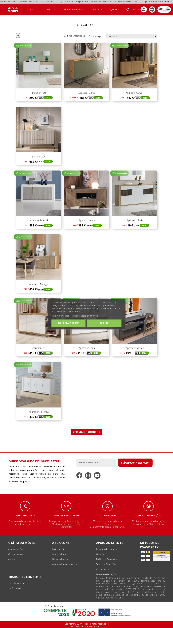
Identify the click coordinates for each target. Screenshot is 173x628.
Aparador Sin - (38, 348)
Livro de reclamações (106, 574)
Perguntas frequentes (106, 549)
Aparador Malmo (134, 348)
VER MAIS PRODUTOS (86, 432)
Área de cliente (59, 554)
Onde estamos (15, 554)
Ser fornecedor (15, 588)
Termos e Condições (106, 564)
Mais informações (60, 315)
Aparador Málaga (38, 284)
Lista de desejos (60, 559)
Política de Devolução (106, 559)
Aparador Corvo (86, 92)
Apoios (11, 559)
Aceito (104, 323)
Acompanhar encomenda (64, 564)
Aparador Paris (134, 220)
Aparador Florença (38, 411)
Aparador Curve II (134, 92)
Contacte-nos (102, 569)
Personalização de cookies (84, 315)
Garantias (100, 554)
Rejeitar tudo (68, 323)
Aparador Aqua (86, 220)
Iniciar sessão (58, 549)
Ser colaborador (16, 583)
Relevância (132, 36)
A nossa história (16, 549)
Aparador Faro (38, 92)
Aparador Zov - (38, 156)
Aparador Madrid (38, 220)
